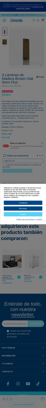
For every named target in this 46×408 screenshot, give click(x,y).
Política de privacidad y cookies (29, 220)
